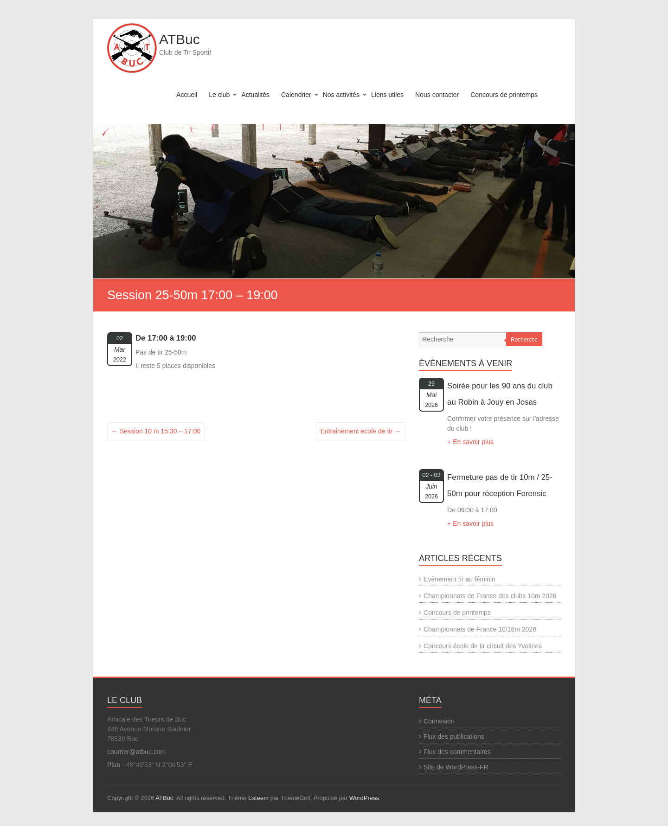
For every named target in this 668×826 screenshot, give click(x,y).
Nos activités (341, 94)
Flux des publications (454, 736)
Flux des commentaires (457, 751)
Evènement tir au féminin (459, 579)
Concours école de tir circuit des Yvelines (483, 646)
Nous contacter (437, 94)
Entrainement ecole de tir (360, 431)
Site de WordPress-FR (456, 767)
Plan (113, 764)
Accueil (186, 94)
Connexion (439, 721)
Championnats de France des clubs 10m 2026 (490, 596)
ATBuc (179, 39)
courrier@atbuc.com (136, 751)
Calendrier (296, 94)
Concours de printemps (504, 94)
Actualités (255, 94)
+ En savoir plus (470, 441)
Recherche (524, 339)
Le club (219, 94)
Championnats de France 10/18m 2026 (480, 629)
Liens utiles (387, 94)
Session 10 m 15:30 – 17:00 (155, 431)
